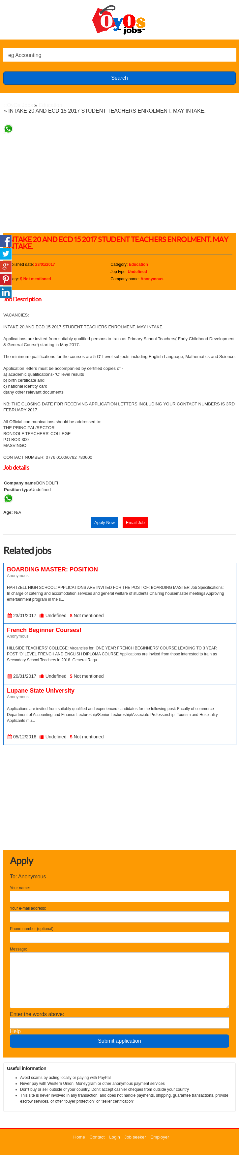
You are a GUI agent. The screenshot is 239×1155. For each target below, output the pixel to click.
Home (79, 1137)
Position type (17, 489)
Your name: (20, 888)
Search (119, 78)
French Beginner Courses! (44, 630)
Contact (97, 1137)
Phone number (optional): (32, 928)
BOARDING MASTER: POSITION (52, 569)
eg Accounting (25, 55)
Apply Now (104, 522)
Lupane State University (41, 690)
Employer (159, 1137)
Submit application (119, 1041)
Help (15, 1031)
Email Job (135, 522)
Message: (18, 949)
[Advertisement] (121, 180)
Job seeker (135, 1137)
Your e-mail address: (28, 908)
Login (114, 1137)
